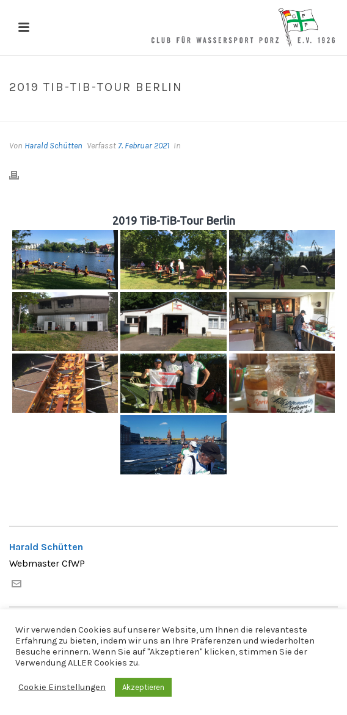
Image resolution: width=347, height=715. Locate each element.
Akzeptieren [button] (143, 687)
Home (101, 113)
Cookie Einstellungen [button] (62, 687)
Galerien (137, 113)
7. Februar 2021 (143, 145)
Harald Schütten (53, 145)
